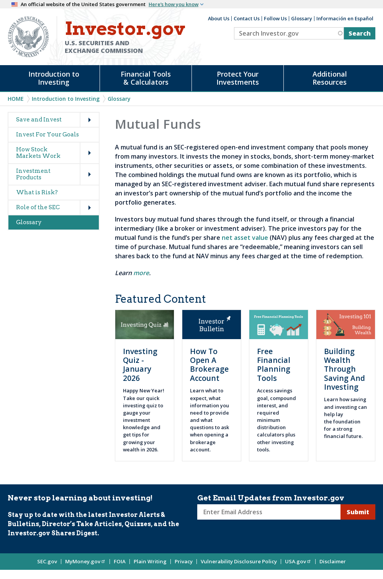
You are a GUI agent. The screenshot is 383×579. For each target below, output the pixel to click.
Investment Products (33, 174)
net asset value (245, 237)
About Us (218, 18)
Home (16, 98)
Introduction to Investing (53, 78)
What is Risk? (37, 192)
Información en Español (344, 18)
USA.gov (298, 561)
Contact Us (247, 18)
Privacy (184, 561)
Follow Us (275, 18)
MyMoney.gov (85, 561)
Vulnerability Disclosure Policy (239, 561)
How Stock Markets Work (38, 152)
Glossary (301, 18)
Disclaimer (332, 561)
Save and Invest (39, 119)
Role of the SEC (38, 207)
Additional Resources (330, 78)
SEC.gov (47, 561)
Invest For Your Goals (47, 134)
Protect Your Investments (237, 78)
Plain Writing (150, 561)
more (141, 273)
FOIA (120, 561)
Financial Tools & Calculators (146, 78)
